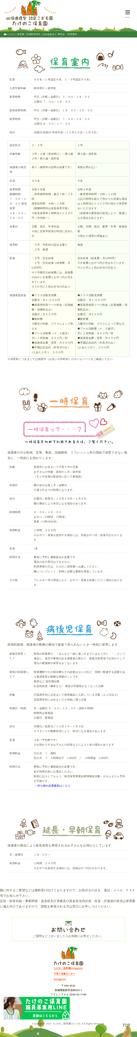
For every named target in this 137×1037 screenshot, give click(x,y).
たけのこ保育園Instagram (68, 968)
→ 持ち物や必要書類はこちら (52, 785)
